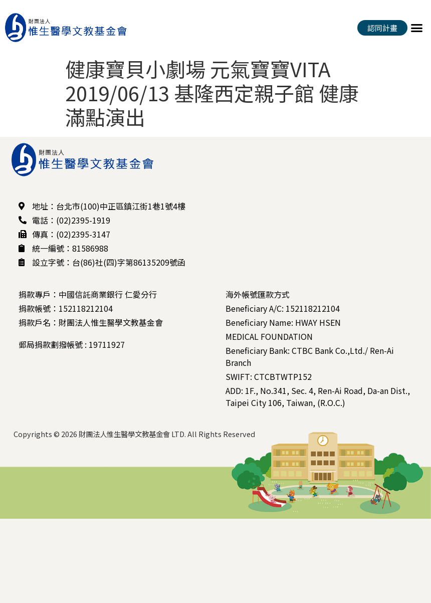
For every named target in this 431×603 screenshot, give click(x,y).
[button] (416, 27)
